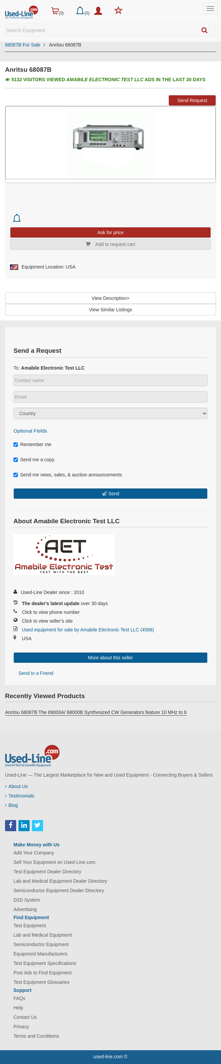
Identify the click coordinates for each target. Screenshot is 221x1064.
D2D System (26, 900)
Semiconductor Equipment (41, 944)
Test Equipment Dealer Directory (47, 871)
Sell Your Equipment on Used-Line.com (54, 862)
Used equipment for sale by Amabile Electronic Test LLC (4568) (88, 629)
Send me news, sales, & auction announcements (67, 474)
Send (113, 493)
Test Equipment (29, 925)
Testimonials (19, 796)
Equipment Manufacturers (40, 954)
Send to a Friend (36, 673)
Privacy (21, 1026)
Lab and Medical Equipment (42, 935)
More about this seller (110, 657)
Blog (11, 805)
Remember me (32, 444)
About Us (16, 786)
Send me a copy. (34, 459)
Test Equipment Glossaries (41, 982)
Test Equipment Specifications (44, 963)
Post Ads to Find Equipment (42, 972)
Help (18, 1007)
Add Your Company (33, 852)
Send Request (192, 100)
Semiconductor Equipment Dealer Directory (58, 890)
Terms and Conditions (36, 1036)
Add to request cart (110, 244)
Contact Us (25, 1017)
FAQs (19, 998)
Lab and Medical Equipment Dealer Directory (60, 881)
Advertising (25, 909)
